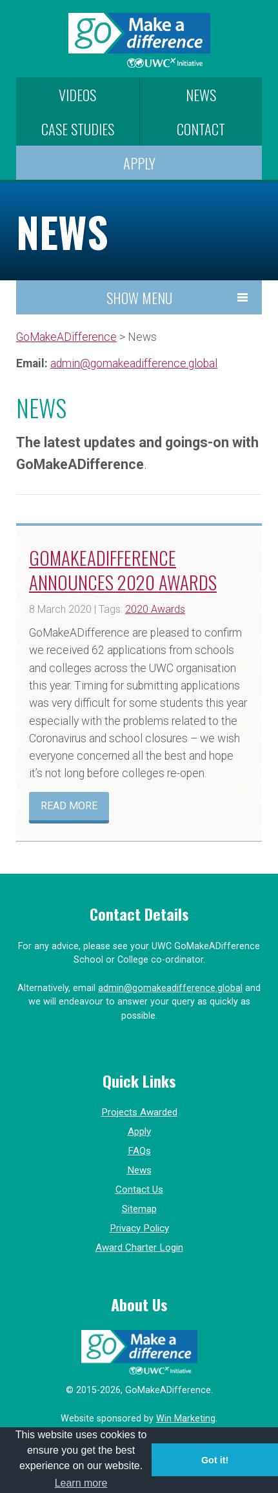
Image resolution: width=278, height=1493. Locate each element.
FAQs (139, 1151)
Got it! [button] (214, 1460)
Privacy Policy (139, 1228)
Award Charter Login (139, 1247)
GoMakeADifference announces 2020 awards (123, 569)
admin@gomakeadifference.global (133, 363)
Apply (139, 162)
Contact (201, 128)
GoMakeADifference (66, 337)
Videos (77, 94)
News (201, 94)
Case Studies (77, 128)
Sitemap (139, 1209)
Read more (69, 806)
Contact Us (139, 1189)
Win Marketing (185, 1418)
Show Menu (139, 297)
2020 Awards (155, 609)
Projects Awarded (139, 1112)
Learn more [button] (81, 1483)
